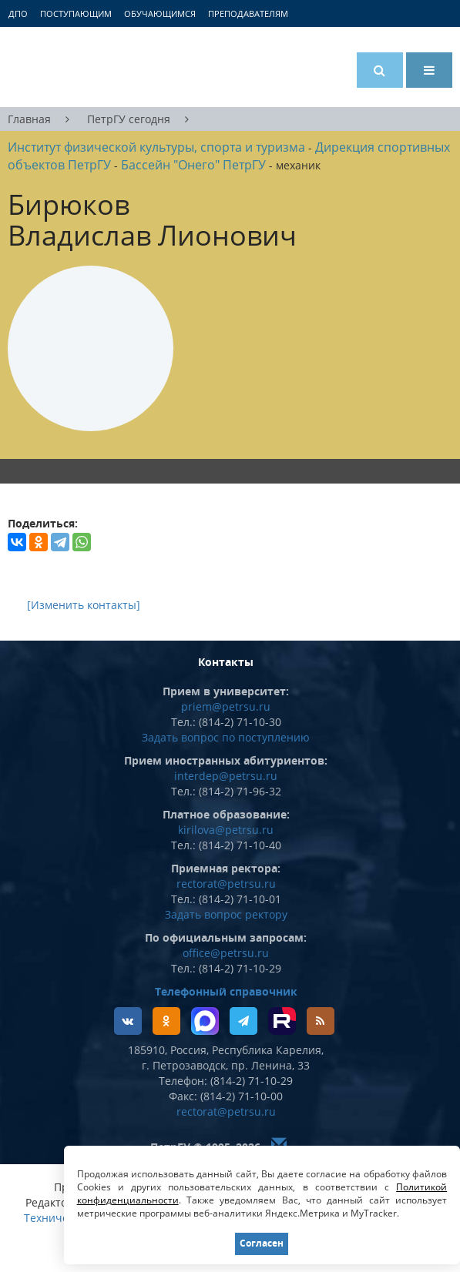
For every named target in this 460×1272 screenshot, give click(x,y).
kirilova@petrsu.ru (226, 829)
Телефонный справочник (226, 991)
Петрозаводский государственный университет (65, 67)
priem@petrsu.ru (225, 706)
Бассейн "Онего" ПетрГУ (193, 164)
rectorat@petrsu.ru (226, 883)
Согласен (262, 1243)
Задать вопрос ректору (226, 914)
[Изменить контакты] (83, 605)
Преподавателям (248, 13)
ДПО (18, 13)
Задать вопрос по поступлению (226, 737)
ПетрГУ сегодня (128, 119)
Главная (29, 119)
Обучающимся (160, 13)
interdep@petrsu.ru (225, 775)
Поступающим (76, 13)
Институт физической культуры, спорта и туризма (156, 147)
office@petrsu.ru (226, 953)
